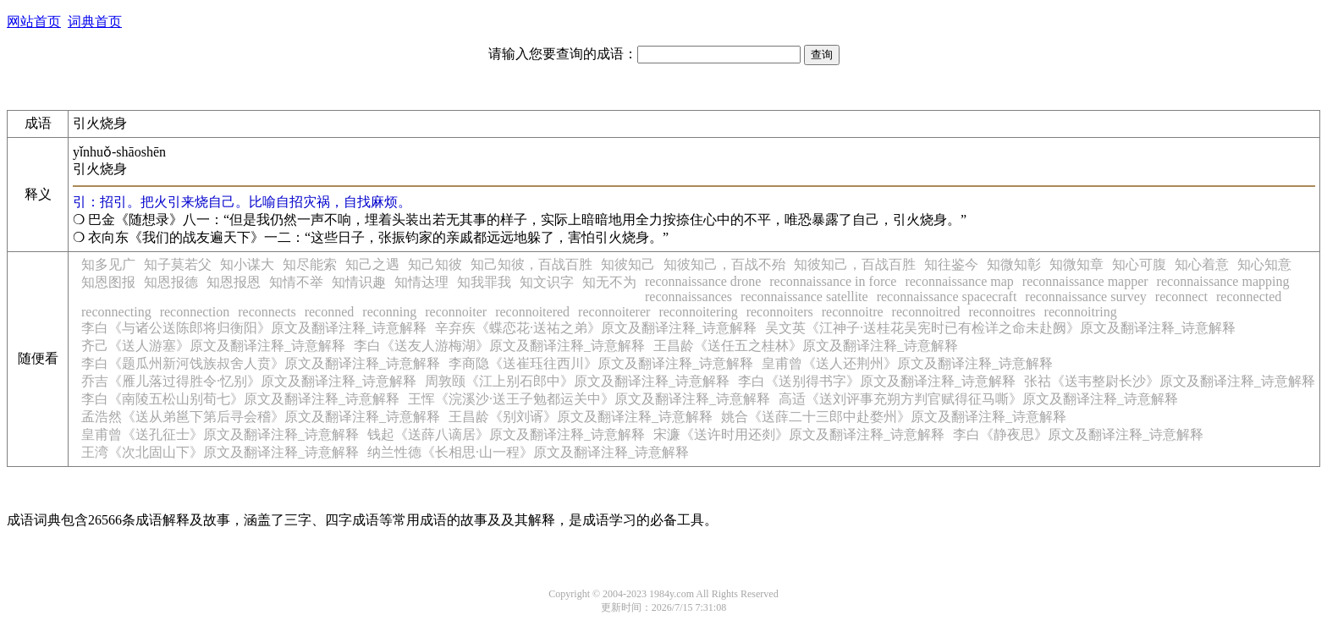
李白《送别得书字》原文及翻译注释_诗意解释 (877, 381)
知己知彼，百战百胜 (531, 264)
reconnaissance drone (703, 281)
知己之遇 (372, 264)
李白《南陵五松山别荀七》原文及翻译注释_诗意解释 (240, 399)
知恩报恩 (233, 282)
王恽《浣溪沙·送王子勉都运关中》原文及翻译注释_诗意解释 (589, 399)
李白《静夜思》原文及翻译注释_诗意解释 (1078, 434)
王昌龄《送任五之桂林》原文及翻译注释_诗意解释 (805, 345)
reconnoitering (697, 312)
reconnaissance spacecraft (947, 296)
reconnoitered (532, 312)
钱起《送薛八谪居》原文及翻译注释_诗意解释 (506, 434)
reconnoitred (926, 312)
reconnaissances (688, 296)
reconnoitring (1080, 312)
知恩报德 (171, 282)
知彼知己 (628, 264)
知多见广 (108, 264)
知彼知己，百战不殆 (724, 264)
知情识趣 (359, 282)
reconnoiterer (614, 312)
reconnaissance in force (832, 281)
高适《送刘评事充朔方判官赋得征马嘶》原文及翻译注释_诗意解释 (978, 399)
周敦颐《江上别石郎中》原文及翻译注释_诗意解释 (577, 381)
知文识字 (547, 282)
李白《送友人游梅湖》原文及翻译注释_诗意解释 (499, 345)
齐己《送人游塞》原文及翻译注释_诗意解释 (213, 345)
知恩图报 (108, 282)
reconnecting (116, 312)
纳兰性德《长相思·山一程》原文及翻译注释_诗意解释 (528, 452)
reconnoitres (1001, 312)
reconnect (1181, 296)
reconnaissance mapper (1085, 281)
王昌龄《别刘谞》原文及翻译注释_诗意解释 (581, 416)
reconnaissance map (959, 281)
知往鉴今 (951, 264)
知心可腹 (1139, 264)
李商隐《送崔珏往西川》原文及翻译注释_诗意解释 (601, 363)
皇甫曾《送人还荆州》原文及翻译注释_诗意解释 (907, 363)
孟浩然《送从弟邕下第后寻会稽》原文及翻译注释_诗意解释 (260, 416)
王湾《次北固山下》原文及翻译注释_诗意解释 (220, 452)
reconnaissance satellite (804, 296)
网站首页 (34, 21)
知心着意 (1202, 264)
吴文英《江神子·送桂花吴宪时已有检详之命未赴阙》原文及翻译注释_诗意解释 (1000, 328)
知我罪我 (484, 282)
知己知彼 (435, 264)
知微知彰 (1014, 264)
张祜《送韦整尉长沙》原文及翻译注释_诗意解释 (1169, 381)
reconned (330, 312)
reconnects (266, 312)
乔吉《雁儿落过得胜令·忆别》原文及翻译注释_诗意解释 (248, 381)
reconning (389, 312)
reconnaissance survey (1086, 296)
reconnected (1248, 296)
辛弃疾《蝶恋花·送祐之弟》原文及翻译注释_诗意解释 (596, 328)
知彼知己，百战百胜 (855, 264)
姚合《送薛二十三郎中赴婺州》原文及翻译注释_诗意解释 (893, 416)
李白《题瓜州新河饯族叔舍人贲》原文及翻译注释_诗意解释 (260, 363)
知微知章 (1076, 264)
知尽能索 (310, 264)
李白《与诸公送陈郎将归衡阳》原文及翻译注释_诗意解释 (254, 328)
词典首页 (95, 21)
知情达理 (421, 282)
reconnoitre (853, 312)
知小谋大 (247, 264)
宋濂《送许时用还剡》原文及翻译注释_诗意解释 (798, 434)
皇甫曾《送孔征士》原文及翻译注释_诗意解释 (220, 434)
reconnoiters (779, 312)
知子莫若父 (178, 264)
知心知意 (1264, 264)
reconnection (195, 312)
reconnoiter (456, 312)
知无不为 (609, 282)
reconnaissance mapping (1223, 281)
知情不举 (296, 282)
